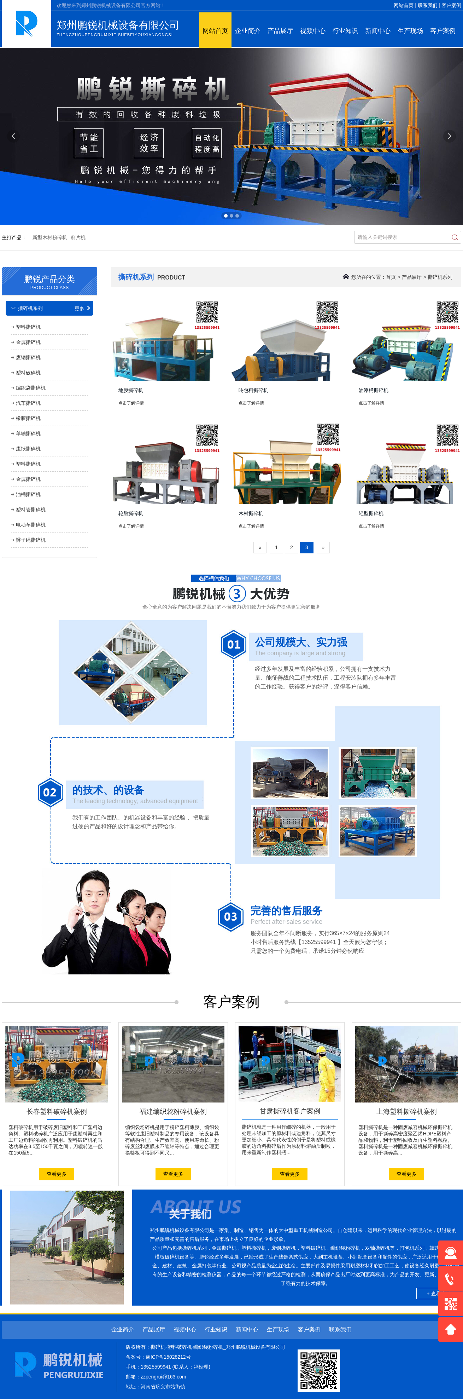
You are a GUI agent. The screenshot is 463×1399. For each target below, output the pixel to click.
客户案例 (451, 5)
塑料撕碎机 (28, 327)
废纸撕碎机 (28, 448)
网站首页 (404, 5)
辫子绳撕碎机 (31, 540)
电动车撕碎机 (31, 525)
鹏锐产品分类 (49, 281)
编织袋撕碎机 (31, 388)
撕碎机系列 (440, 277)
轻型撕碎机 (371, 513)
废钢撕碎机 (28, 357)
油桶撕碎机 (28, 494)
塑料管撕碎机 (31, 509)
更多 (83, 308)
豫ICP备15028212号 (168, 1357)
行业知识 (345, 30)
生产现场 (410, 30)
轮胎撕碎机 (130, 513)
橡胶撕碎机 (28, 418)
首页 (391, 277)
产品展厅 (280, 30)
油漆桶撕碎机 (373, 390)
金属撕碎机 (28, 342)
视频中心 (313, 30)
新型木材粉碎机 (50, 237)
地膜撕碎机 (130, 390)
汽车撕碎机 (28, 403)
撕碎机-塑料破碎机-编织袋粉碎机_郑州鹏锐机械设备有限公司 (218, 1347)
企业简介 (247, 30)
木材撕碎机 (251, 513)
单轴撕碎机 (28, 433)
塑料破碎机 (28, 372)
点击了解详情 (131, 403)
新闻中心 (378, 30)
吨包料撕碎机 (253, 390)
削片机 (78, 237)
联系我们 (428, 5)
